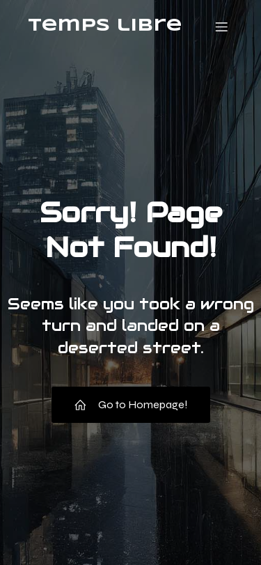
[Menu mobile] (221, 26)
